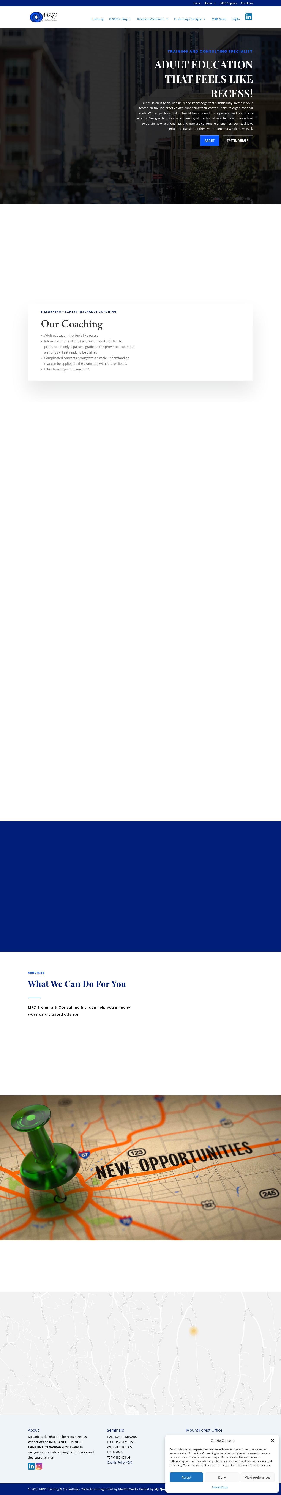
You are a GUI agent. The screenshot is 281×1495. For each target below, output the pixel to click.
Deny (222, 1477)
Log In (236, 19)
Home (197, 3)
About (208, 3)
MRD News (219, 19)
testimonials (237, 140)
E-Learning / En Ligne (188, 19)
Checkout (247, 3)
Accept (186, 1477)
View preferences (257, 1477)
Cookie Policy (220, 1487)
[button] (272, 1440)
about (210, 140)
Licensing (97, 19)
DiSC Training (118, 19)
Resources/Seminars (150, 19)
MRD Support (228, 3)
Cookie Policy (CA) (119, 1462)
